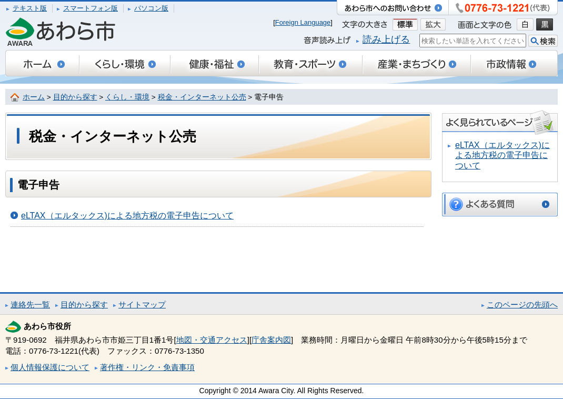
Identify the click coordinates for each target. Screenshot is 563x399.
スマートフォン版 (90, 8)
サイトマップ (142, 304)
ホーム (34, 97)
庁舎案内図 (271, 339)
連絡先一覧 (30, 304)
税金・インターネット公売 (202, 97)
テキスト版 (30, 8)
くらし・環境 (127, 97)
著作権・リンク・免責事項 (147, 367)
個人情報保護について (50, 367)
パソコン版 (151, 8)
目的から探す (75, 97)
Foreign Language (303, 22)
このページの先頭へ (522, 304)
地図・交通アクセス (211, 339)
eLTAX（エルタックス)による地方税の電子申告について (127, 215)
